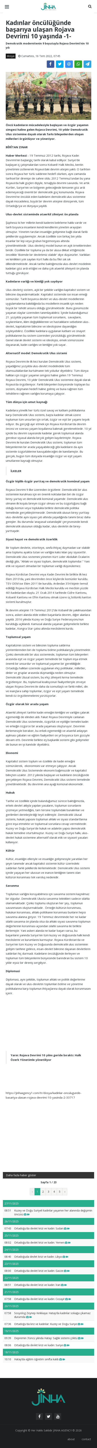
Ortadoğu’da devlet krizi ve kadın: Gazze (42, 1271)
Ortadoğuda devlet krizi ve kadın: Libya (41, 1256)
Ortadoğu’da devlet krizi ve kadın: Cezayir (42, 1299)
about (71, 1439)
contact (86, 1439)
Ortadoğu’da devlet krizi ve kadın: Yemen (42, 1242)
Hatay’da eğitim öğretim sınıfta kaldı (39, 1359)
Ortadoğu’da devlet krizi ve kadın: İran (40, 1285)
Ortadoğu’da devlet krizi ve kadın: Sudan (42, 1228)
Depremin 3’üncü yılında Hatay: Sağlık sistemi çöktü (49, 1338)
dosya (10, 56)
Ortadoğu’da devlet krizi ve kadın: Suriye (41, 1345)
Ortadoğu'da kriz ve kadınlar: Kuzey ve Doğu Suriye (48, 1324)
